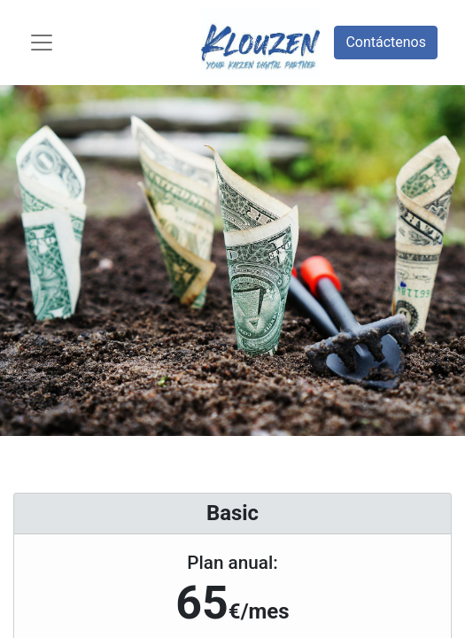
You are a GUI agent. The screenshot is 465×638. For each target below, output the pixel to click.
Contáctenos (385, 42)
